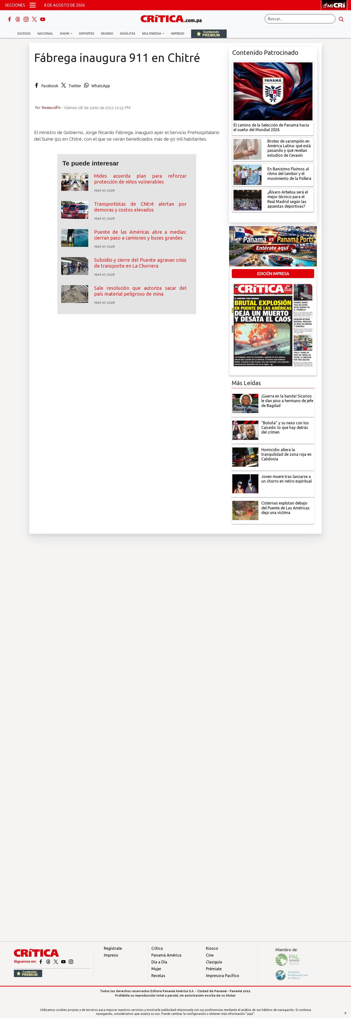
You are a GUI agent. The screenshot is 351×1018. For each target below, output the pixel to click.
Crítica (157, 948)
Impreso (177, 33)
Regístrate (113, 948)
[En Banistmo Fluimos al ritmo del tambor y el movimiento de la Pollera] (248, 174)
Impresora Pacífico (222, 975)
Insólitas (127, 33)
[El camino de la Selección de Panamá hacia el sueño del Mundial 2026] (273, 91)
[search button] (341, 18)
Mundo (107, 33)
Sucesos (24, 33)
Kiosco (212, 948)
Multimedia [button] (152, 33)
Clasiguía (214, 962)
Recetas (158, 975)
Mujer (156, 969)
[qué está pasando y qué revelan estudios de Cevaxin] (248, 148)
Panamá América (166, 955)
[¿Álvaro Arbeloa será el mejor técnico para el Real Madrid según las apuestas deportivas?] (248, 200)
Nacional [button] (45, 33)
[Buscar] (300, 18)
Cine (210, 955)
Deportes (86, 33)
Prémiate (214, 969)
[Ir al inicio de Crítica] (173, 18)
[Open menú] (32, 5)
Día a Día (159, 962)
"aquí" (250, 1013)
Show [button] (65, 33)
